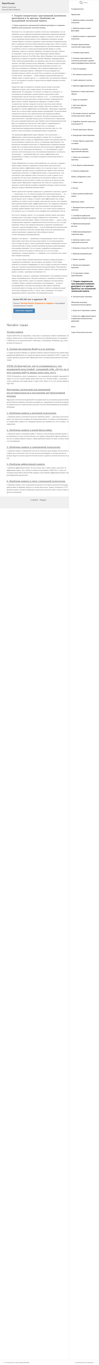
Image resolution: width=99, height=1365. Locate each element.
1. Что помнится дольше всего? (82, 74)
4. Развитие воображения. (80, 171)
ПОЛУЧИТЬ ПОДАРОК (24, 311)
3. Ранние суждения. (78, 259)
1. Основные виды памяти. (80, 52)
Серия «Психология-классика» (81, 332)
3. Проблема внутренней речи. (81, 254)
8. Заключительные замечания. (81, 296)
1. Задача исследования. (79, 99)
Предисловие (75, 14)
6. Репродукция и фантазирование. (83, 135)
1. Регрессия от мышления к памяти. (83, 310)
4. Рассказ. (74, 188)
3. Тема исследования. (78, 69)
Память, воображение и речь (81, 176)
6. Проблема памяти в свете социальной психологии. (36, 481)
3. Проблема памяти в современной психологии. (34, 447)
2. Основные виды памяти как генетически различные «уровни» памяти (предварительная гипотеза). (83, 60)
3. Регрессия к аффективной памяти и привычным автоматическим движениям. (83, 318)
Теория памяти (15, 332)
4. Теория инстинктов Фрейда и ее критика (31, 349)
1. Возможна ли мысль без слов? (82, 248)
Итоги (73, 326)
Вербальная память (77, 202)
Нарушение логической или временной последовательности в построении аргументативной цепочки (36, 392)
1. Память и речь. (77, 182)
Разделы (43, 500)
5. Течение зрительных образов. (82, 129)
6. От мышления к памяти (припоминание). (16, 1362)
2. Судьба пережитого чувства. (81, 80)
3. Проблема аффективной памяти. (83, 86)
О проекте (34, 500)
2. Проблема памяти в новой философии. (29, 430)
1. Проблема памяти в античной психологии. (32, 413)
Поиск (83, 2)
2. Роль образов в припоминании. (82, 165)
